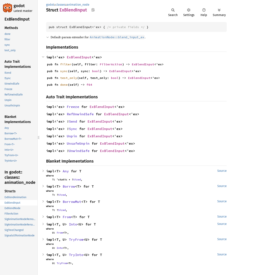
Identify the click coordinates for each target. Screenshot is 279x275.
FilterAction (111, 64)
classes (60, 4)
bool (96, 71)
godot (19, 5)
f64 (89, 84)
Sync (73, 129)
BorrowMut (72, 201)
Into (73, 224)
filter (65, 64)
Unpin (72, 136)
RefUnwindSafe (80, 114)
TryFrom (76, 239)
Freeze (73, 107)
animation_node (78, 4)
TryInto (76, 255)
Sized (77, 179)
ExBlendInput (79, 57)
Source (222, 171)
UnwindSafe (79, 151)
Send (73, 121)
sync (64, 71)
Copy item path (93, 10)
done (64, 84)
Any (66, 171)
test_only (68, 78)
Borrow (69, 186)
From (67, 217)
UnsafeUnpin (78, 143)
